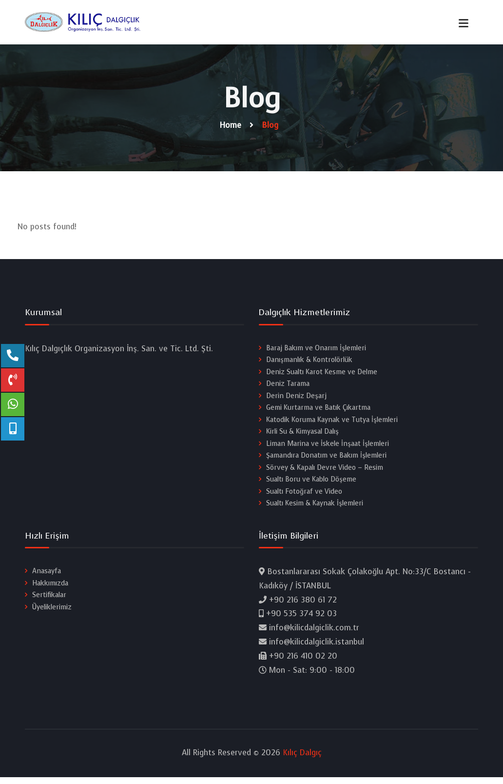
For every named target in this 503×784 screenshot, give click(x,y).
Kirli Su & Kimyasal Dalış (302, 433)
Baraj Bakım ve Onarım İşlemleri (316, 348)
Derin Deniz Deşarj (296, 397)
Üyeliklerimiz (52, 611)
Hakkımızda (50, 586)
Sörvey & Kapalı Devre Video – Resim (324, 470)
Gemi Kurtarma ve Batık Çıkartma (318, 409)
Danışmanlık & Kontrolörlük (309, 360)
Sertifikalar (49, 598)
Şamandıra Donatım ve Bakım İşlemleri (326, 457)
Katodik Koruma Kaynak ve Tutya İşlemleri (332, 421)
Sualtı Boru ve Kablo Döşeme (311, 482)
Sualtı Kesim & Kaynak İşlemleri (314, 506)
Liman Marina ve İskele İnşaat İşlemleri (327, 445)
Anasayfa (46, 574)
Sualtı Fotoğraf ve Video (304, 494)
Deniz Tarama (288, 384)
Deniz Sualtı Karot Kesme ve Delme (321, 372)
